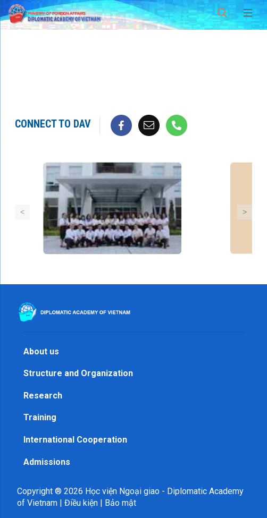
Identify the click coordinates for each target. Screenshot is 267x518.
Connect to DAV (53, 123)
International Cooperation (75, 440)
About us (41, 351)
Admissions (46, 462)
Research (42, 395)
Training (39, 417)
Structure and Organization (78, 373)
